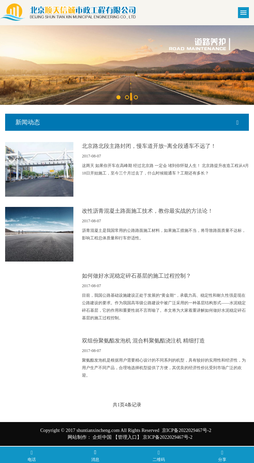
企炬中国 (102, 437)
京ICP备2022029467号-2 (167, 437)
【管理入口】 (127, 437)
